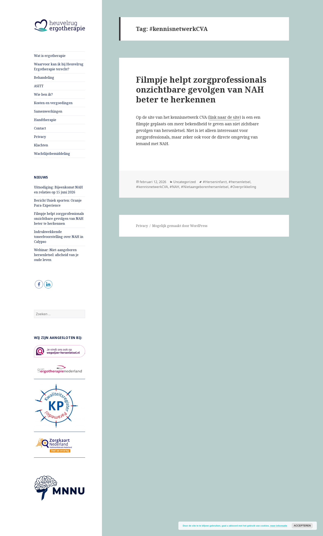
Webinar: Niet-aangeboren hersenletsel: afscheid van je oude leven (56, 255)
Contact (40, 128)
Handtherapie (45, 120)
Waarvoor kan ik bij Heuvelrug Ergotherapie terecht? (58, 66)
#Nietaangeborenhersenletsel (204, 187)
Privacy (40, 136)
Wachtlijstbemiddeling (52, 153)
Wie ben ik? (43, 94)
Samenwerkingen (48, 111)
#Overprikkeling (243, 187)
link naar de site (224, 117)
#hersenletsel (239, 182)
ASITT (38, 86)
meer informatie (278, 525)
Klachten (41, 145)
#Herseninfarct (215, 182)
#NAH (174, 187)
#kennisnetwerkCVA (152, 187)
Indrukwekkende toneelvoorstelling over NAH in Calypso (58, 236)
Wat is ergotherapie (50, 55)
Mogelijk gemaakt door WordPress (179, 225)
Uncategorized (184, 182)
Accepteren (302, 525)
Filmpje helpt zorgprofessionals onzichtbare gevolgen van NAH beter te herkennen (59, 218)
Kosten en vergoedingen (53, 103)
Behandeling (44, 77)
